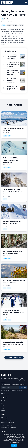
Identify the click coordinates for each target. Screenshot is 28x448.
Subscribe (23, 387)
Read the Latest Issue (7, 425)
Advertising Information (7, 422)
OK (14, 445)
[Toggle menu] (26, 2)
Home (3, 400)
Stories (3, 403)
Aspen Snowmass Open (12, 25)
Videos (3, 25)
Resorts (3, 408)
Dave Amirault (7, 18)
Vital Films (21, 25)
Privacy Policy (5, 417)
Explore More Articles (14, 357)
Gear (2, 405)
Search (3, 410)
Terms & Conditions (6, 420)
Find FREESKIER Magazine (8, 427)
